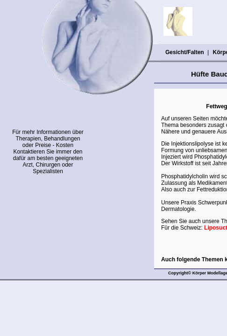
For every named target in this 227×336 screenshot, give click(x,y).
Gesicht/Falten (184, 52)
